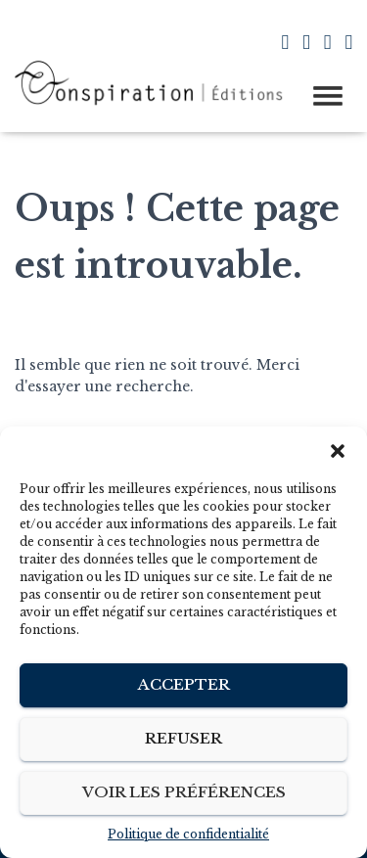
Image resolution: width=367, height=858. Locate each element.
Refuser (183, 738)
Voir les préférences (184, 792)
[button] (337, 451)
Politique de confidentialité (188, 834)
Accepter (184, 684)
